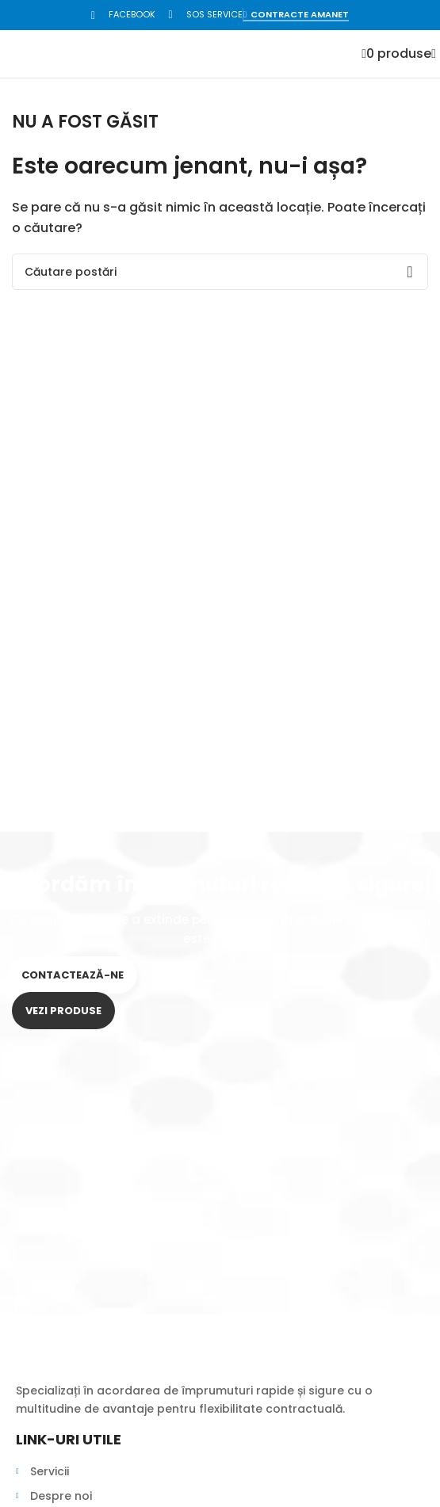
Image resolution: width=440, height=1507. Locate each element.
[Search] (220, 272)
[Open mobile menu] (433, 53)
